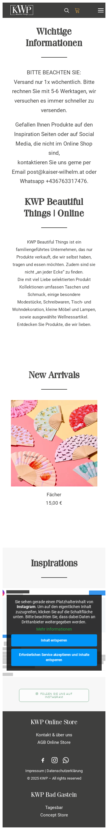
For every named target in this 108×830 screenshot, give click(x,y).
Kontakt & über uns (54, 734)
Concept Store (54, 815)
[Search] (64, 10)
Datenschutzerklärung (65, 771)
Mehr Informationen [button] (54, 629)
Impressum (34, 771)
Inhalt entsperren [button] (54, 640)
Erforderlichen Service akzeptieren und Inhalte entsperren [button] (54, 657)
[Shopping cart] (74, 10)
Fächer (54, 494)
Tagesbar (54, 807)
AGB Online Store (54, 742)
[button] (100, 10)
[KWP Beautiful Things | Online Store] (21, 10)
